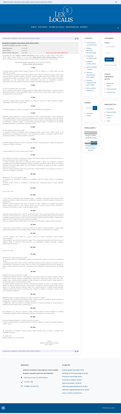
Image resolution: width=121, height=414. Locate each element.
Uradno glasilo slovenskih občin (73, 371)
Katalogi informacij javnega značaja (11, 51)
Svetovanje (43, 28)
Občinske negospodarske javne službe (11, 87)
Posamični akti (111, 93)
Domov (33, 28)
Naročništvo (110, 109)
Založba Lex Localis (57, 28)
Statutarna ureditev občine (72, 381)
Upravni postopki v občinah (9, 70)
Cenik (108, 122)
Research (84, 28)
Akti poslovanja (112, 89)
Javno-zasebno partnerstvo (72, 394)
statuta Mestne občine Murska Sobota (65, 58)
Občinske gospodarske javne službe (10, 78)
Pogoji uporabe (111, 113)
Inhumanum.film (72, 28)
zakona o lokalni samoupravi (46, 56)
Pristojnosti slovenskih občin (72, 377)
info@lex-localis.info (31, 387)
